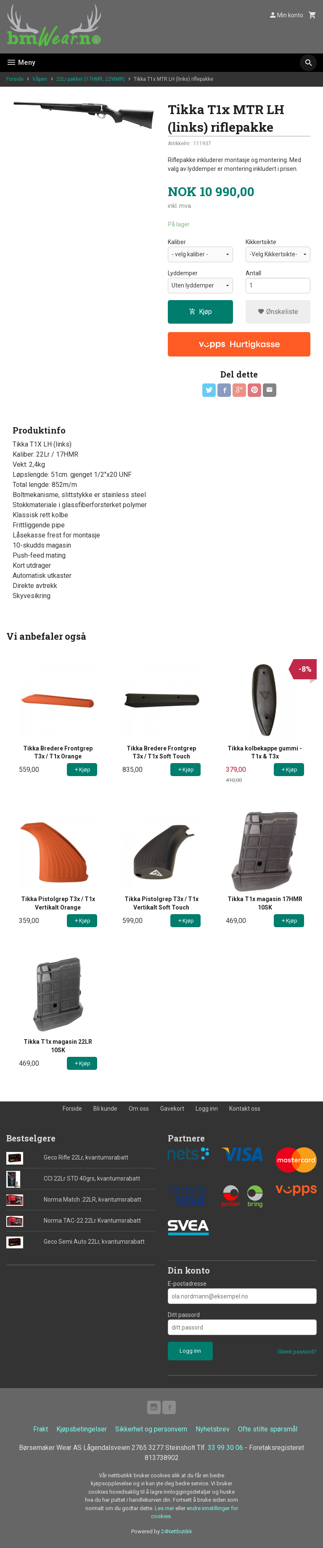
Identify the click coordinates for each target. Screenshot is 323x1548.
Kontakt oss (244, 1108)
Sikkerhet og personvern (151, 1429)
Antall (253, 273)
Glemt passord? (297, 1352)
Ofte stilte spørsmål (267, 1429)
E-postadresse (187, 1283)
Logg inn (207, 1108)
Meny (20, 62)
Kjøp (200, 312)
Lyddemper (183, 273)
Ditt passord (184, 1314)
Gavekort (172, 1108)
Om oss (139, 1108)
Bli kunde (105, 1108)
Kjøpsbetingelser (81, 1429)
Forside (15, 79)
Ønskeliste (278, 312)
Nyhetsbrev (213, 1429)
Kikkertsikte (261, 242)
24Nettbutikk (176, 1531)
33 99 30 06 (225, 1448)
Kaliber (177, 242)
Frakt (40, 1429)
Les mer (165, 1508)
